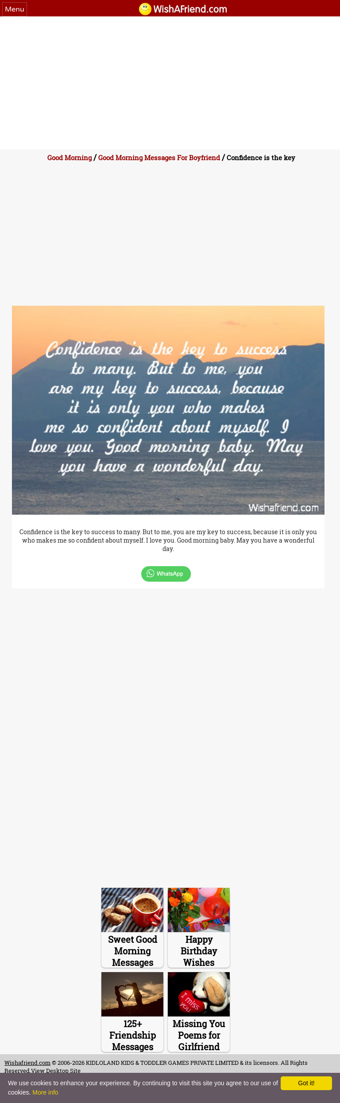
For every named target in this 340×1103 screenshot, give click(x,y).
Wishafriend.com (27, 1063)
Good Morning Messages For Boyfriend (159, 157)
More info (45, 1092)
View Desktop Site (56, 1071)
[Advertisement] (170, 83)
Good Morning (70, 157)
